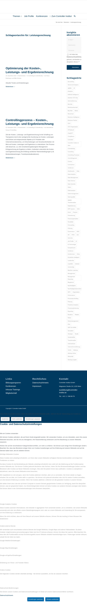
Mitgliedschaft (11, 393)
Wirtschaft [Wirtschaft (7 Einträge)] (70, 356)
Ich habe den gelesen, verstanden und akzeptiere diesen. (75, 58)
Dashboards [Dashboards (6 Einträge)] (71, 171)
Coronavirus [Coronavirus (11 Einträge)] (71, 164)
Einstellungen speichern (35, 599)
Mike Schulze (17, 78)
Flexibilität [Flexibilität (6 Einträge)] (70, 222)
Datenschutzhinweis (75, 57)
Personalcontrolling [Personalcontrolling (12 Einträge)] (73, 298)
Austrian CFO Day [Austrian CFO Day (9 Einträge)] (73, 97)
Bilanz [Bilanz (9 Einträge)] (76, 110)
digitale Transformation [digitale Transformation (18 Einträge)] (72, 201)
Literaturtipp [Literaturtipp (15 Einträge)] (71, 267)
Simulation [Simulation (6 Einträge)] (71, 330)
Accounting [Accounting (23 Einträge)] (71, 81)
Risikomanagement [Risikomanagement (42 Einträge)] (73, 321)
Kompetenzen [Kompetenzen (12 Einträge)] (71, 247)
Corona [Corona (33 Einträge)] (70, 161)
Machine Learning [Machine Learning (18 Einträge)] (73, 270)
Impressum (36, 386)
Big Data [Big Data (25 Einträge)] (70, 110)
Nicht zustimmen (17, 419)
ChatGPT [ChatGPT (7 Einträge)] (70, 133)
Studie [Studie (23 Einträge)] (76, 334)
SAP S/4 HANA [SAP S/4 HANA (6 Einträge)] (72, 327)
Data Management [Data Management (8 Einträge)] (73, 177)
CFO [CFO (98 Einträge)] (69, 123)
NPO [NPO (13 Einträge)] (69, 292)
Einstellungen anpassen (33, 419)
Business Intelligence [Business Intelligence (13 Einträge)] (73, 117)
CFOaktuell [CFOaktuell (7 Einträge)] (71, 130)
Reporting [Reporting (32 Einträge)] (70, 311)
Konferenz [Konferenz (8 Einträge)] (70, 251)
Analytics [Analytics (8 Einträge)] (70, 91)
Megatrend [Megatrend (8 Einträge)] (71, 282)
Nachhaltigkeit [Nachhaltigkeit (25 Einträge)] (72, 285)
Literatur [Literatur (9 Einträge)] (77, 263)
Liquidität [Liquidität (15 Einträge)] (70, 263)
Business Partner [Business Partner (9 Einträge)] (72, 120)
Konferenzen (11, 386)
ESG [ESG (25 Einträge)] (78, 209)
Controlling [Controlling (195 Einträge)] (71, 151)
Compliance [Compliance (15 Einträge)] (71, 136)
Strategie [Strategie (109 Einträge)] (70, 334)
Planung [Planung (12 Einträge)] (70, 301)
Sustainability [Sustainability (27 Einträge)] (71, 337)
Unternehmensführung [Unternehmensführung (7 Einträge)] (74, 346)
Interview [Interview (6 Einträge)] (70, 238)
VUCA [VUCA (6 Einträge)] (69, 350)
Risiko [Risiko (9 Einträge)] (69, 317)
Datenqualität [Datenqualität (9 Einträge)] (71, 197)
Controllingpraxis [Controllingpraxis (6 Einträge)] (72, 158)
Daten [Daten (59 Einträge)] (69, 187)
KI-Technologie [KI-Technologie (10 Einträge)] (72, 244)
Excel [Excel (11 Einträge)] (69, 212)
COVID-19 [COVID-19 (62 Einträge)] (71, 168)
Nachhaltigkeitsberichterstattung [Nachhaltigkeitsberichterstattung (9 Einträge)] (74, 288)
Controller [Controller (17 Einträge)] (70, 139)
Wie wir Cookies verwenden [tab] (9, 433)
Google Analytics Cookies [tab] (8, 504)
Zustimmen (5, 419)
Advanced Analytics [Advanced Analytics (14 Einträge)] (73, 84)
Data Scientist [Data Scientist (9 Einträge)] (71, 184)
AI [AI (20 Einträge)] (74, 88)
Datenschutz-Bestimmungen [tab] (9, 588)
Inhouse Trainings (13, 390)
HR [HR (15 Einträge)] (69, 234)
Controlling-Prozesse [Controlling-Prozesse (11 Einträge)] (73, 155)
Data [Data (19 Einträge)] (78, 171)
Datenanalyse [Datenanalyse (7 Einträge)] (71, 190)
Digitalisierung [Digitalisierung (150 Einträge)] (72, 205)
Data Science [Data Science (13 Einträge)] (71, 180)
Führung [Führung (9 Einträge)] (70, 228)
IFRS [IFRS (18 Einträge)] (73, 234)
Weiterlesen (10, 86)
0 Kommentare (21, 75)
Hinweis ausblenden (52, 599)
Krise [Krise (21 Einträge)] (78, 254)
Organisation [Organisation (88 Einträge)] (76, 292)
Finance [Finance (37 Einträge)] (75, 212)
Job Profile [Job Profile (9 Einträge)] (71, 241)
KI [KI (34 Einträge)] (76, 241)
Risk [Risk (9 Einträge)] (69, 324)
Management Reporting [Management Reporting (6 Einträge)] (71, 278)
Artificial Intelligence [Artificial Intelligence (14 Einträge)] (73, 94)
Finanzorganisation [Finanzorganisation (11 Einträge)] (73, 218)
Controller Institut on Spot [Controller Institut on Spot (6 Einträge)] (73, 144)
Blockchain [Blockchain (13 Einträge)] (71, 114)
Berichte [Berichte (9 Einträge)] (70, 104)
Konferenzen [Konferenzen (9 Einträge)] (71, 254)
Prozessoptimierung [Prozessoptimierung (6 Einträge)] (73, 308)
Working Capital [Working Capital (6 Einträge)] (72, 359)
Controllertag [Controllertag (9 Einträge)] (71, 148)
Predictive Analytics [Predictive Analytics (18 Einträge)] (73, 305)
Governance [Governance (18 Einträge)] (71, 231)
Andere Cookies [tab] (5, 570)
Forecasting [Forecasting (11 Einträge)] (71, 225)
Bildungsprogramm (13, 383)
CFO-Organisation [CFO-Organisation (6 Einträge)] (73, 126)
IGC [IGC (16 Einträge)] (78, 234)
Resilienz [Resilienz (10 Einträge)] (70, 314)
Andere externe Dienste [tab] (8, 526)
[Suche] (74, 16)
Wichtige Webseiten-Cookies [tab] (9, 454)
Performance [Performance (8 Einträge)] (71, 295)
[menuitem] (17, 16)
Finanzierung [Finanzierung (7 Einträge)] (71, 215)
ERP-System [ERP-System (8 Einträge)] (71, 209)
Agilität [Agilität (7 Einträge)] (69, 88)
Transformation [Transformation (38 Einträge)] (72, 340)
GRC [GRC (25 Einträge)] (78, 231)
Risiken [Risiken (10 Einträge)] (77, 314)
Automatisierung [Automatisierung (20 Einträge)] (72, 101)
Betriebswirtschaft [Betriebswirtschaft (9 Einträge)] (73, 107)
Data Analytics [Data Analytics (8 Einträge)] (72, 174)
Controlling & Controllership (35, 75)
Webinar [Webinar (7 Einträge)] (75, 350)
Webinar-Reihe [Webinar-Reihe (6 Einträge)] (72, 353)
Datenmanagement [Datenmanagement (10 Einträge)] (73, 193)
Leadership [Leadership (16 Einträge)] (71, 260)
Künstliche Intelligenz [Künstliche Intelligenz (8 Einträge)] (73, 257)
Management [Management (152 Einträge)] (71, 273)
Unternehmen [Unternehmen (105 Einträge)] (71, 343)
